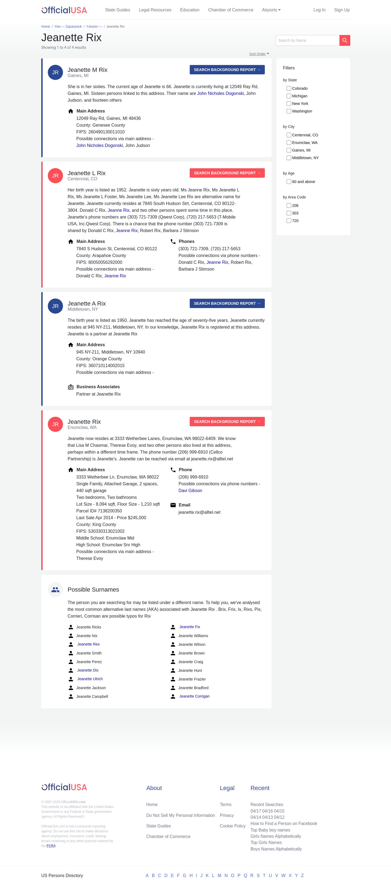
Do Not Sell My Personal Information (181, 814)
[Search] (307, 40)
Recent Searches (265, 803)
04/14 (254, 816)
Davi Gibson (190, 490)
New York (300, 103)
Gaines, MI (301, 150)
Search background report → (227, 70)
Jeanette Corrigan (190, 696)
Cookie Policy (233, 825)
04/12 (278, 816)
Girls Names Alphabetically (275, 835)
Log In (320, 10)
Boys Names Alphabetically (275, 848)
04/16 (266, 809)
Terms (226, 803)
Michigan (299, 96)
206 (295, 205)
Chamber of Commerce (230, 10)
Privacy (227, 814)
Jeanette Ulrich (85, 679)
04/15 (278, 809)
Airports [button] (269, 10)
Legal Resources (155, 10)
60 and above (303, 181)
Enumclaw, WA (305, 142)
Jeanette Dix (83, 670)
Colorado (300, 88)
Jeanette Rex (84, 644)
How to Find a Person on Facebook (283, 822)
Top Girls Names (265, 842)
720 (295, 220)
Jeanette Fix (185, 627)
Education (190, 10)
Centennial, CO (305, 135)
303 (295, 213)
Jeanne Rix (119, 210)
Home (152, 803)
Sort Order (257, 54)
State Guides (117, 10)
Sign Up (342, 10)
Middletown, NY (305, 157)
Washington (302, 111)
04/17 (254, 809)
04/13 (266, 816)
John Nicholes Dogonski (220, 93)
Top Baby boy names (269, 829)
